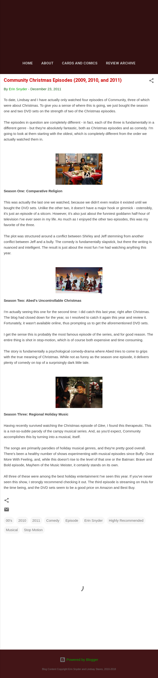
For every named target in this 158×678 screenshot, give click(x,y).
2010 (22, 520)
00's (9, 520)
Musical (12, 530)
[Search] (151, 9)
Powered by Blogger (79, 660)
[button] (151, 81)
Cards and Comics (80, 63)
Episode (71, 520)
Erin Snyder (93, 520)
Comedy (52, 520)
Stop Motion (33, 530)
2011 (36, 520)
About (47, 63)
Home (28, 63)
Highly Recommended (126, 520)
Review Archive (120, 63)
